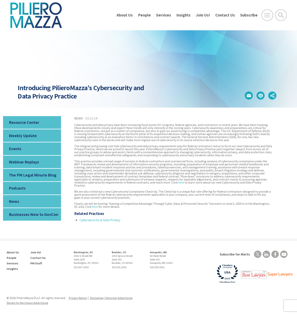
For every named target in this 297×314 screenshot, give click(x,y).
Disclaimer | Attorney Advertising (111, 298)
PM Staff (36, 263)
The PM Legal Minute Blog (32, 175)
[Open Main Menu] (267, 15)
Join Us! (203, 15)
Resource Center (24, 122)
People (144, 15)
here (181, 182)
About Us (124, 15)
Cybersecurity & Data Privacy (100, 220)
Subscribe (249, 15)
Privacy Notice (78, 298)
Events (15, 148)
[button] (249, 95)
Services (163, 15)
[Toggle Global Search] (281, 15)
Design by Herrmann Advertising (27, 303)
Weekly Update (23, 135)
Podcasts (17, 188)
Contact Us (225, 15)
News (14, 201)
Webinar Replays (24, 162)
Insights (183, 15)
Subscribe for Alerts (235, 254)
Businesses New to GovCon (33, 214)
